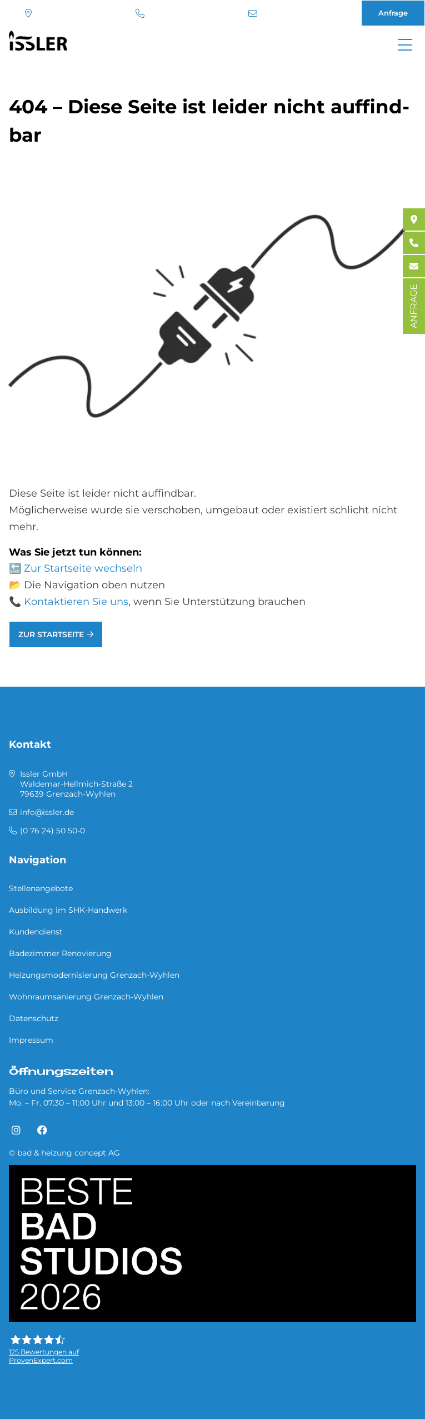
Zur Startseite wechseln (83, 568)
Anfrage (393, 12)
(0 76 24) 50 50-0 (140, 13)
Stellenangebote (41, 888)
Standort (28, 13)
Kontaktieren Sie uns (76, 602)
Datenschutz (33, 1018)
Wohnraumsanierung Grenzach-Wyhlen (86, 997)
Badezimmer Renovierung (60, 953)
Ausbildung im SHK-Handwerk (68, 910)
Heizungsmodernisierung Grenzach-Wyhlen (94, 975)
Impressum (31, 1040)
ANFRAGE (413, 306)
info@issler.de (252, 13)
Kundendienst (36, 932)
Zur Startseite (51, 634)
